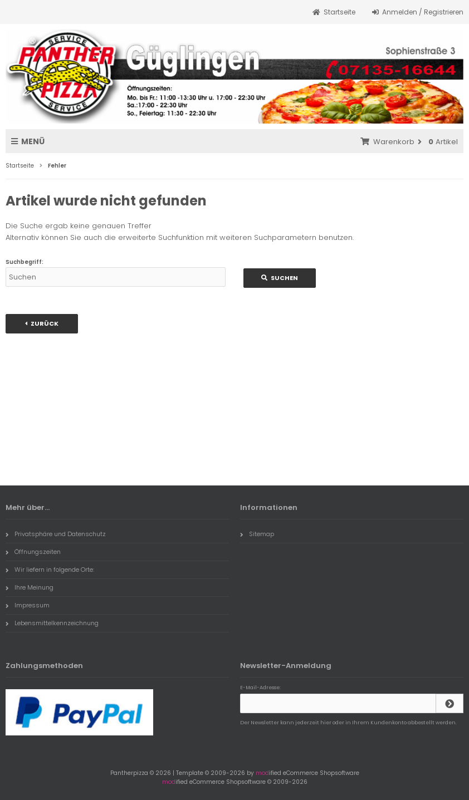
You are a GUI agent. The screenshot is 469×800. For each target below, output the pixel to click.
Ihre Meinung (29, 587)
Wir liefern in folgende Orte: (50, 569)
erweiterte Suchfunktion (161, 237)
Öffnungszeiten (33, 551)
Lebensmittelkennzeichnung (52, 623)
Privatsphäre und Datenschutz (56, 533)
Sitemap (257, 533)
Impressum (28, 605)
